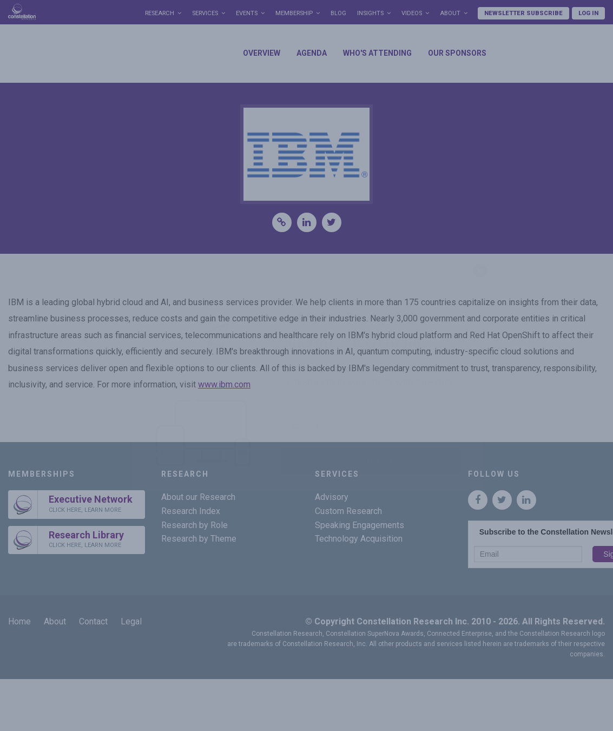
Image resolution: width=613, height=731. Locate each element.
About (450, 13)
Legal (131, 621)
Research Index (190, 511)
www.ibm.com (224, 384)
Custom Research (348, 511)
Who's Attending (377, 53)
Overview (261, 53)
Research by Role (194, 525)
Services (205, 13)
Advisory (331, 497)
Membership (294, 13)
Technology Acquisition (359, 539)
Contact (93, 621)
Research (159, 13)
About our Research (198, 497)
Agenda (311, 53)
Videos (411, 13)
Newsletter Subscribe (523, 13)
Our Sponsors (457, 53)
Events (247, 13)
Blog (338, 13)
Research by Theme (198, 539)
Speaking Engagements (359, 525)
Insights (370, 13)
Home (19, 621)
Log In (588, 13)
